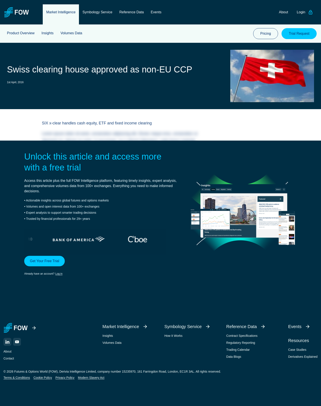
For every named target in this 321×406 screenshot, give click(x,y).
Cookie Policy (42, 377)
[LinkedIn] (7, 342)
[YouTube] (17, 342)
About (7, 351)
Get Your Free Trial (44, 261)
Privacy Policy (64, 377)
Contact (8, 358)
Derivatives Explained (303, 356)
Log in (59, 273)
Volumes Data (111, 342)
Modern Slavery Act (91, 377)
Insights (107, 335)
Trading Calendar (238, 349)
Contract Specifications (242, 335)
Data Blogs (233, 356)
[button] (100, 266)
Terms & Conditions (16, 377)
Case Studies (297, 349)
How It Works (173, 335)
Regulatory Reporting (240, 342)
